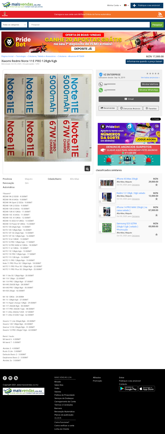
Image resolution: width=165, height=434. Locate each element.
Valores (57, 392)
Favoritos (151, 108)
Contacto (123, 384)
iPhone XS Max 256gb (127, 179)
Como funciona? (61, 422)
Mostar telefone (150, 84)
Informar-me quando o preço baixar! (144, 61)
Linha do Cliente (61, 429)
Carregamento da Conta (65, 402)
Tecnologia (21, 56)
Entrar (121, 378)
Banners (58, 408)
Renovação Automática (64, 412)
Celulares (62, 56)
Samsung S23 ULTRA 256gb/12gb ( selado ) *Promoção (127, 226)
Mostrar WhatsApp (149, 90)
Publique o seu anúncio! (130, 381)
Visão (56, 388)
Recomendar (108, 108)
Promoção (97, 381)
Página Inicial (7, 56)
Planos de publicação (63, 415)
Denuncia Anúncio (130, 108)
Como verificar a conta (64, 426)
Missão (57, 382)
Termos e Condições (63, 405)
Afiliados (97, 378)
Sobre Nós (58, 385)
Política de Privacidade (64, 395)
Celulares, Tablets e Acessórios (42, 56)
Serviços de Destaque (63, 398)
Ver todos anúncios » (150, 77)
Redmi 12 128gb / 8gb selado (131, 193)
